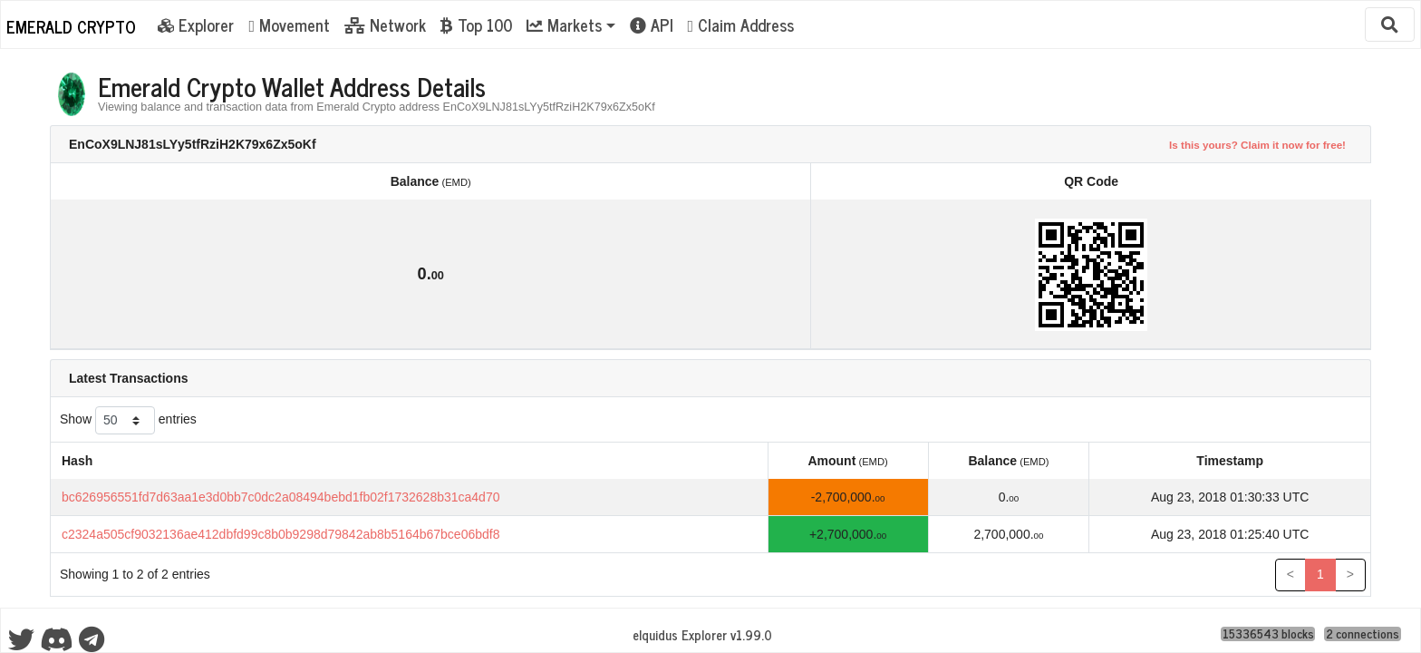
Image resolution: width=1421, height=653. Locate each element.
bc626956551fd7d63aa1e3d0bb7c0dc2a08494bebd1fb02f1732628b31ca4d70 (280, 497)
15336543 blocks (1268, 634)
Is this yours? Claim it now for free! (1257, 145)
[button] (571, 24)
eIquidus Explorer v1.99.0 (702, 635)
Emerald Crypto (71, 26)
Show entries (128, 420)
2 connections (1362, 634)
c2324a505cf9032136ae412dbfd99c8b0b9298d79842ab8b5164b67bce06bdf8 (280, 534)
